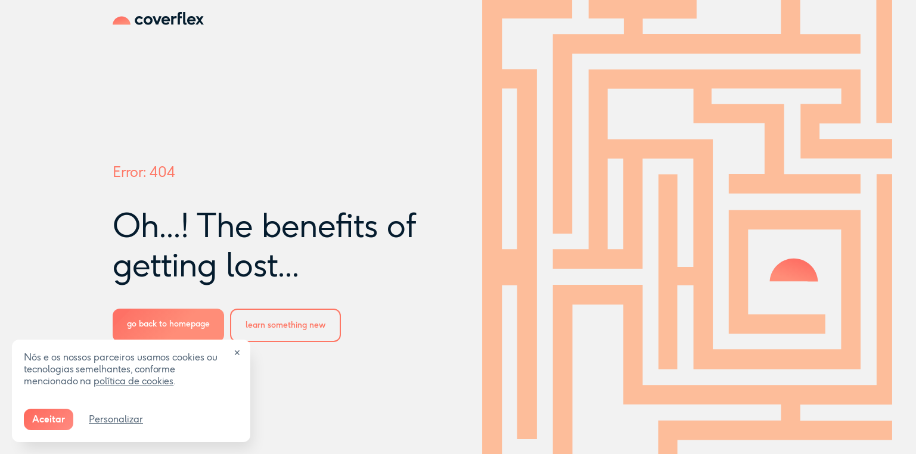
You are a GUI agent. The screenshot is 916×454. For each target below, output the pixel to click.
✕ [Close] (237, 353)
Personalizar (116, 419)
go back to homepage (168, 324)
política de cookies (133, 381)
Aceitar (48, 419)
